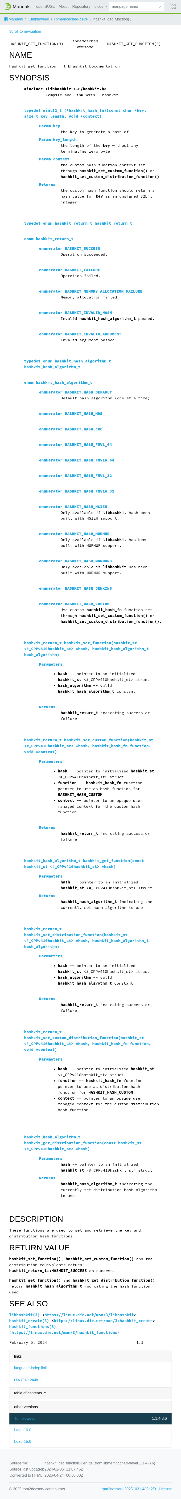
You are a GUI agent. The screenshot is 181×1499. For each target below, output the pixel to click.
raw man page (26, 1379)
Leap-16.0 (22, 1430)
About (64, 6)
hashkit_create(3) (29, 1320)
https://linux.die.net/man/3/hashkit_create (103, 1320)
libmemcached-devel (71, 19)
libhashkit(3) (24, 1314)
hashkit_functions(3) (32, 1326)
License (165, 1489)
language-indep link (30, 1368)
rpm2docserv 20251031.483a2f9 (129, 1489)
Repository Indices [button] (88, 6)
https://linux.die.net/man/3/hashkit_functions (64, 1332)
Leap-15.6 (22, 1441)
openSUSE (45, 6)
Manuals (13, 19)
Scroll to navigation (25, 31)
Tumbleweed (38, 19)
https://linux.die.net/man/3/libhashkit (89, 1314)
